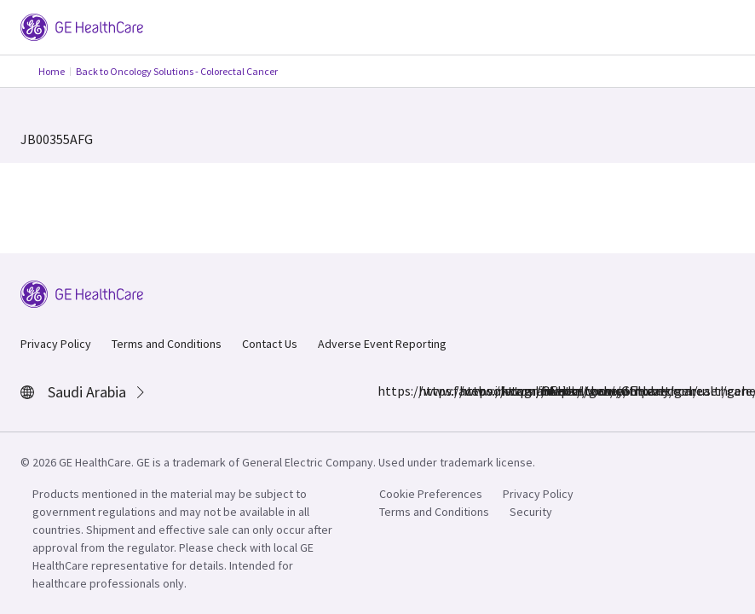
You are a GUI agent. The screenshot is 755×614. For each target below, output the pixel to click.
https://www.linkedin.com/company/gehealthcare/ (469, 390)
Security (531, 511)
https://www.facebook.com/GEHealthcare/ (388, 390)
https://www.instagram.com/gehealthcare (428, 390)
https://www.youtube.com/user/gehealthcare (551, 390)
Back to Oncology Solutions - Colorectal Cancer (177, 71)
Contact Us (269, 343)
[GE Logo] (81, 25)
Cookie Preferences (430, 493)
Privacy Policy (55, 343)
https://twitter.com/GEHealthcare (510, 390)
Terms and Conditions (167, 343)
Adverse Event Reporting (382, 343)
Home (51, 71)
